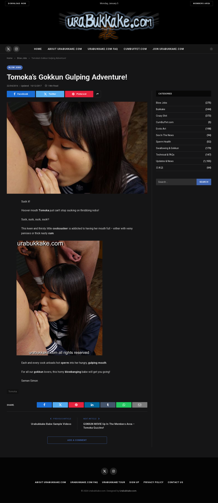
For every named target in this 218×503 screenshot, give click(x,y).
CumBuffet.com (165, 122)
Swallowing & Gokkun (167, 148)
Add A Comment (77, 440)
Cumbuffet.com (135, 49)
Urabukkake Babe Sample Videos (51, 424)
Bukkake (160, 109)
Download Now (17, 3)
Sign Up (134, 482)
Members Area (201, 3)
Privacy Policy (154, 482)
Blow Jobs (15, 67)
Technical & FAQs (165, 154)
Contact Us (175, 482)
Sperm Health (163, 141)
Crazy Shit (161, 116)
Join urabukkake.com (168, 49)
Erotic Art (161, 128)
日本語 (159, 167)
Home (38, 49)
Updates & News (165, 161)
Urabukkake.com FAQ (103, 49)
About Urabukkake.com (65, 49)
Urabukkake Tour (113, 482)
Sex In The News (165, 135)
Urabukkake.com (128, 491)
